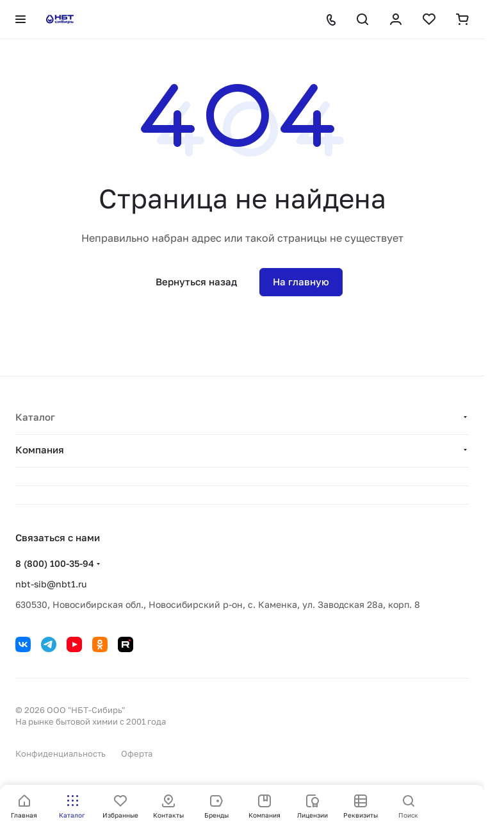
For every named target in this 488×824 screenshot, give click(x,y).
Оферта (136, 753)
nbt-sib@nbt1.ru (50, 583)
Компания (39, 449)
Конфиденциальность (60, 753)
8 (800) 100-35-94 (54, 563)
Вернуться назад (196, 281)
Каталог (35, 417)
